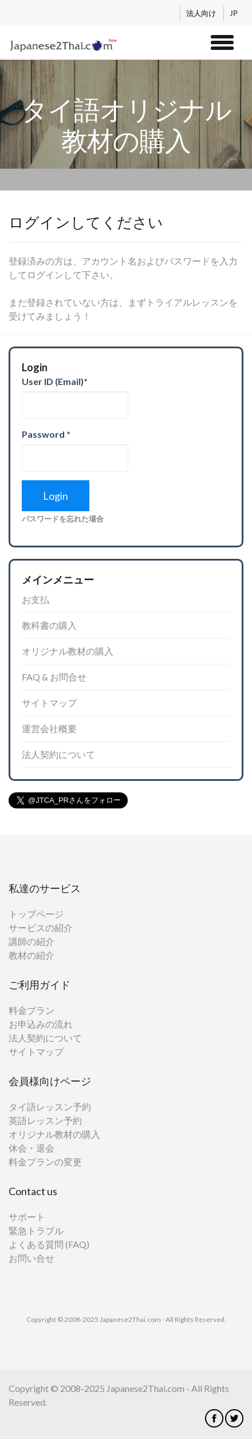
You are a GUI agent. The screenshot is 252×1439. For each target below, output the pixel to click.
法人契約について (58, 754)
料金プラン (31, 1010)
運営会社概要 (49, 728)
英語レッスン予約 (45, 1120)
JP (234, 13)
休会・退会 (31, 1147)
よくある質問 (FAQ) (49, 1244)
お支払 (35, 599)
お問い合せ (31, 1258)
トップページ (36, 913)
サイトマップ (49, 702)
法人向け (202, 13)
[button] (222, 41)
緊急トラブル (36, 1230)
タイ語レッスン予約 (50, 1106)
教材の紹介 (31, 955)
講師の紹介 (31, 941)
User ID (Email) (55, 381)
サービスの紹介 (41, 927)
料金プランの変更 (45, 1161)
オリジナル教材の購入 (67, 650)
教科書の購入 (49, 625)
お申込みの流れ (41, 1023)
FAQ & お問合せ (54, 676)
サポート (27, 1216)
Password (46, 434)
